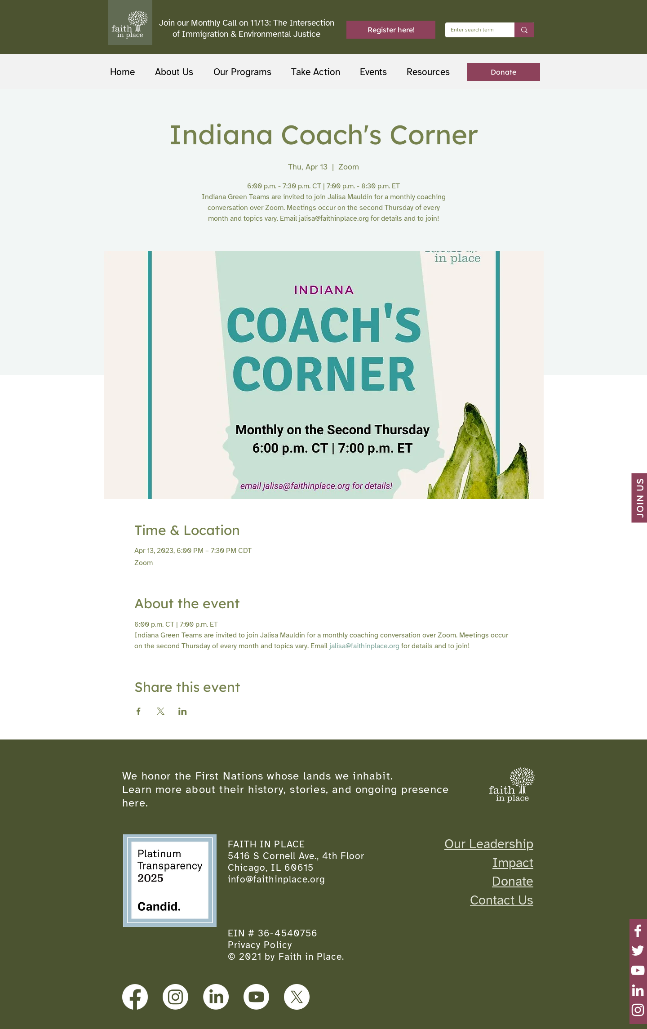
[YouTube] (637, 970)
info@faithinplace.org (276, 879)
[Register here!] (390, 30)
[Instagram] (637, 1010)
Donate (512, 881)
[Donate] (503, 72)
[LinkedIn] (637, 990)
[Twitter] (637, 950)
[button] (245, 72)
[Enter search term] (473, 29)
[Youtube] (256, 997)
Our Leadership (488, 844)
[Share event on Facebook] (138, 711)
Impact (512, 863)
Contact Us (501, 900)
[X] (297, 997)
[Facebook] (637, 930)
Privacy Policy (260, 945)
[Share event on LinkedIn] (182, 711)
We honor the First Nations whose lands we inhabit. (257, 776)
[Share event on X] (160, 711)
